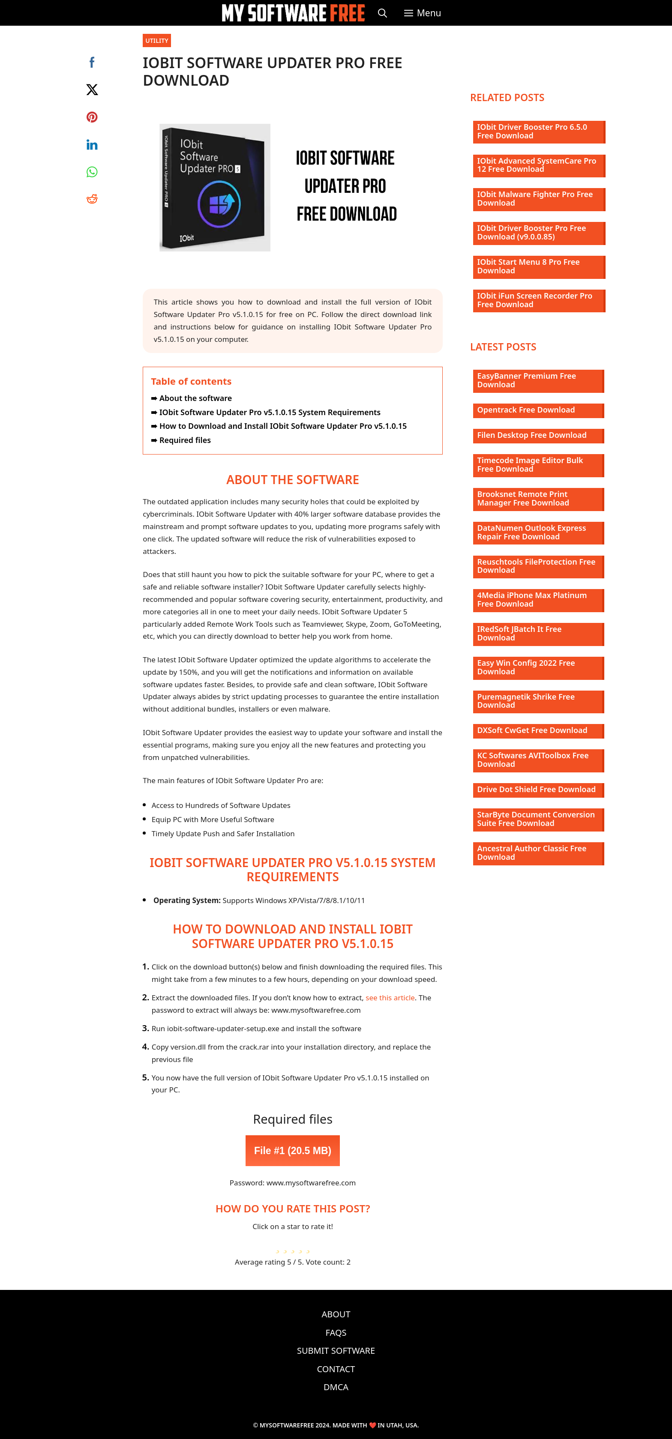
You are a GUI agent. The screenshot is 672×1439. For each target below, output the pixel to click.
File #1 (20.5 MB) (292, 1150)
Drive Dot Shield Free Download (536, 789)
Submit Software (336, 1350)
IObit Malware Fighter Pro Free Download (535, 198)
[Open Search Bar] (382, 13)
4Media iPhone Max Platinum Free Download (532, 599)
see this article (390, 997)
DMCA (336, 1387)
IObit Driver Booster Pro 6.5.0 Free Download (532, 131)
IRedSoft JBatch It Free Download (519, 633)
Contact (336, 1369)
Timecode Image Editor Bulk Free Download (530, 464)
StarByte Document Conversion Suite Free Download (536, 818)
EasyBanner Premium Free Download (526, 380)
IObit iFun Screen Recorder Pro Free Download (535, 299)
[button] (423, 13)
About (335, 1314)
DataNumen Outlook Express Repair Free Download (531, 532)
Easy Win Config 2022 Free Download (526, 667)
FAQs (336, 1332)
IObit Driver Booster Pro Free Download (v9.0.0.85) (531, 232)
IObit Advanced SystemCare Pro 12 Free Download (537, 165)
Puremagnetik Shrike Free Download (526, 700)
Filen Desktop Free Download (532, 435)
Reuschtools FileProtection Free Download (536, 565)
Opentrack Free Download (526, 409)
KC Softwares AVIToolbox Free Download (533, 759)
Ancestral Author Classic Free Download (532, 852)
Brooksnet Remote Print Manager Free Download (523, 498)
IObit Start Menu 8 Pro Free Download (528, 266)
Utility (156, 40)
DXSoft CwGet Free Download (532, 730)
